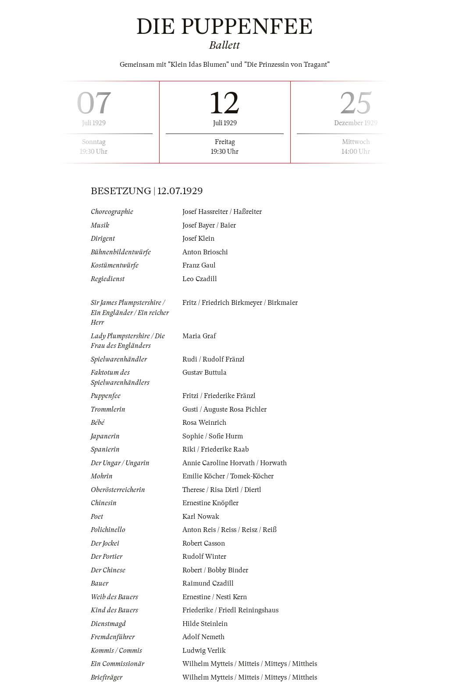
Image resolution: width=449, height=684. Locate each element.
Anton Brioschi (205, 252)
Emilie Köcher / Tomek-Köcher (228, 476)
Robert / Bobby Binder (215, 570)
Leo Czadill (199, 279)
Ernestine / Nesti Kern (214, 597)
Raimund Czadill (208, 583)
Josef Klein (198, 238)
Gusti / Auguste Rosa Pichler (224, 409)
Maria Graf (199, 336)
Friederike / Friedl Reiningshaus (230, 610)
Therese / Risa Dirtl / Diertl (221, 490)
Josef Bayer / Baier (209, 225)
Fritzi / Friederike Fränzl (219, 396)
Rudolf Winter (204, 557)
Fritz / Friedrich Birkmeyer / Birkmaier (240, 303)
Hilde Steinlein (205, 624)
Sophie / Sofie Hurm (212, 436)
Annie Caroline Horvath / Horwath (234, 463)
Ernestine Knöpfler (210, 503)
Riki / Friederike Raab (215, 449)
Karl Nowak (200, 517)
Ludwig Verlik (204, 651)
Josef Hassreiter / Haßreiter (222, 212)
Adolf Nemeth (203, 637)
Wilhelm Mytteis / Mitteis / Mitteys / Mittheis (249, 664)
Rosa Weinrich (204, 423)
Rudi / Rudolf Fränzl (213, 359)
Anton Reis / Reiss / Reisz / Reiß (229, 530)
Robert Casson (203, 543)
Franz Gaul (199, 265)
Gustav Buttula (204, 372)
